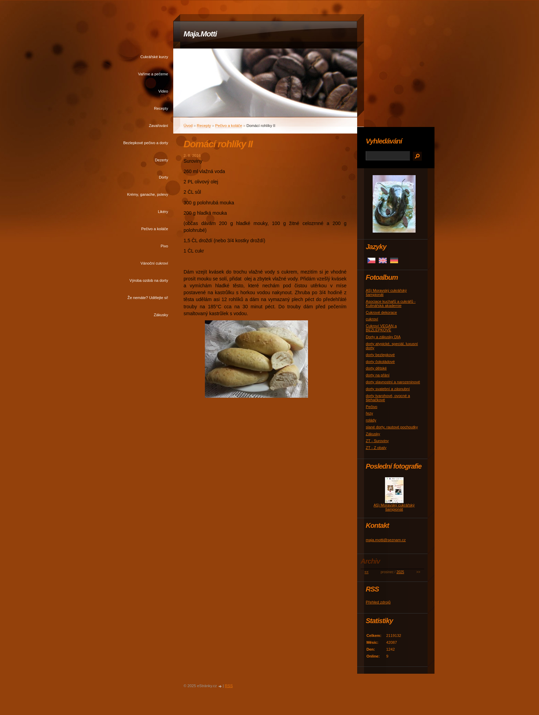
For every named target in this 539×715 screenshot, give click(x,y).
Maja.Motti (200, 34)
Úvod (188, 126)
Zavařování (158, 126)
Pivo (164, 246)
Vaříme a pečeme (153, 74)
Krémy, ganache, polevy (147, 194)
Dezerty (161, 160)
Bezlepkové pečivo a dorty (145, 143)
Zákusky (161, 315)
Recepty (161, 108)
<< (366, 572)
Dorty (163, 177)
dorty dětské (376, 368)
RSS (229, 686)
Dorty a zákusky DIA (383, 337)
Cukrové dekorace (381, 312)
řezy (369, 413)
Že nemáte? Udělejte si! (148, 298)
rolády (371, 420)
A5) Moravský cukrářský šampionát (394, 507)
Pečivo (371, 407)
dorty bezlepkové (380, 355)
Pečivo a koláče (154, 229)
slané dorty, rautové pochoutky (392, 427)
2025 (400, 572)
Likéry (163, 212)
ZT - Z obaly (376, 448)
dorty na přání (377, 375)
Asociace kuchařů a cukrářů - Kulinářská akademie (391, 303)
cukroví (372, 319)
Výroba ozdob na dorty (148, 280)
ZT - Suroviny (377, 441)
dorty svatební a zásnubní (388, 389)
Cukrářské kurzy (154, 57)
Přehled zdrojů (378, 602)
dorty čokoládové (380, 362)
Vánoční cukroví (154, 263)
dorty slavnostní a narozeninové (393, 382)
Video (163, 91)
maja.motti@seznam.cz (386, 540)
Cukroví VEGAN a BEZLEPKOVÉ (381, 328)
